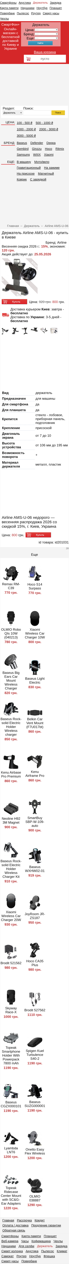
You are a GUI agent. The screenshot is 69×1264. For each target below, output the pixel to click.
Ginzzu (37, 148)
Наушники (27, 7)
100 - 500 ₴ (24, 123)
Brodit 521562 (11, 963)
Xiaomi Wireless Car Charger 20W (11, 916)
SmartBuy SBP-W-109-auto (34, 822)
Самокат (7, 1256)
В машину (24, 162)
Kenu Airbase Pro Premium (11, 774)
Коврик (22, 179)
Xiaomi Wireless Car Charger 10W (35, 633)
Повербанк (7, 13)
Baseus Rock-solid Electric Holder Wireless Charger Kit (11, 869)
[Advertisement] (34, 84)
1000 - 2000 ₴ (26, 129)
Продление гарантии (46, 1225)
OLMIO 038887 (34, 1198)
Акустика (25, 2)
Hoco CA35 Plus (34, 963)
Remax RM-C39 (11, 586)
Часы (25, 1241)
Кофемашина (41, 1241)
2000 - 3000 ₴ (48, 129)
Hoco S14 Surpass (34, 586)
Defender (36, 143)
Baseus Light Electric (35, 680)
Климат (62, 1251)
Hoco (48, 148)
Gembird (22, 148)
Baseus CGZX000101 (11, 1104)
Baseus (22, 143)
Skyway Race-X (11, 1010)
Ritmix (60, 148)
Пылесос (23, 13)
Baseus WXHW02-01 (35, 869)
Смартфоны (8, 2)
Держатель (40, 2)
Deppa (51, 143)
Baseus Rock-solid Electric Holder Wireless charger (11, 726)
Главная (8, 1220)
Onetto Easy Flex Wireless (35, 1151)
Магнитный (46, 173)
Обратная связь (13, 1230)
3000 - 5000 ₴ (26, 135)
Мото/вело (41, 162)
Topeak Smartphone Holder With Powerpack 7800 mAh (11, 1055)
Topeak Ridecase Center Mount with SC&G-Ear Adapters (11, 1195)
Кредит (40, 1220)
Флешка (49, 1256)
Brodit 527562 (34, 1010)
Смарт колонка (12, 1251)
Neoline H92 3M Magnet (11, 820)
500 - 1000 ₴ (44, 123)
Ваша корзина (45, 52)
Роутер (36, 13)
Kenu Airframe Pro (34, 774)
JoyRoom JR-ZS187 (35, 916)
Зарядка (55, 2)
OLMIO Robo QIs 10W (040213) (11, 633)
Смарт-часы (51, 13)
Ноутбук (41, 7)
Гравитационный (29, 167)
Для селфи (26, 1246)
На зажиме (52, 167)
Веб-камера (9, 1241)
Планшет (56, 7)
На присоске (25, 173)
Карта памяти (9, 7)
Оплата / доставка (15, 1225)
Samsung (23, 154)
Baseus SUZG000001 (35, 1104)
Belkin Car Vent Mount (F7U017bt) (34, 723)
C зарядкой (38, 179)
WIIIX (37, 154)
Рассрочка (24, 1220)
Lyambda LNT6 (11, 1150)
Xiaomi (48, 154)
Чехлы (4, 18)
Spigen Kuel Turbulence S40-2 (35, 1054)
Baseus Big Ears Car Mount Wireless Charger (11, 680)
